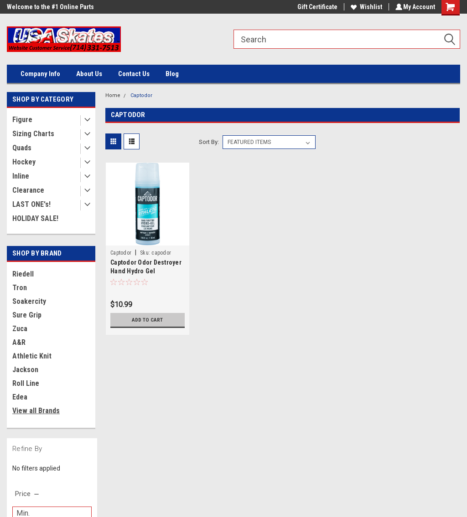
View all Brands (36, 410)
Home (112, 95)
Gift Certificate (316, 6)
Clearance (28, 190)
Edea (19, 397)
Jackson (25, 369)
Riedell (23, 274)
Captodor (141, 95)
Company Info (40, 74)
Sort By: (209, 141)
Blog (172, 74)
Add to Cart (148, 319)
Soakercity (29, 301)
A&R (19, 342)
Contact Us (134, 74)
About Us (89, 74)
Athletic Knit (32, 356)
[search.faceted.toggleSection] (27, 494)
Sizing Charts (33, 133)
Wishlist (365, 6)
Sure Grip (27, 315)
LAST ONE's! (31, 204)
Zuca (19, 328)
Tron (19, 287)
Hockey (24, 162)
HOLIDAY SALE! (35, 218)
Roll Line (25, 383)
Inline (20, 176)
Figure (22, 119)
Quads (21, 147)
